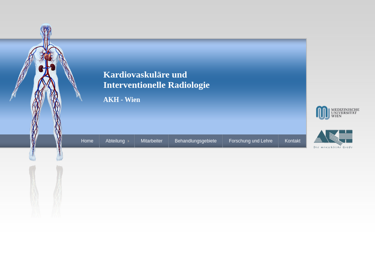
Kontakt (292, 141)
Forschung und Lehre (250, 141)
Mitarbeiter (152, 141)
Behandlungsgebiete (196, 141)
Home (87, 141)
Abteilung (115, 141)
